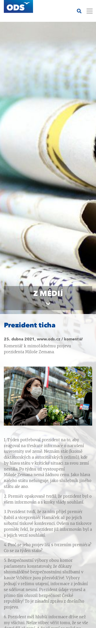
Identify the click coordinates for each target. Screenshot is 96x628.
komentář (73, 339)
